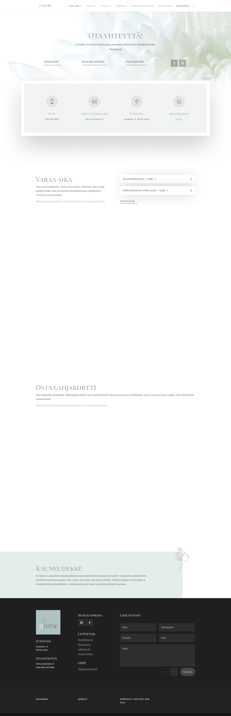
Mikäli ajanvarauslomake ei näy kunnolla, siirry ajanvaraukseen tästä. (70, 201)
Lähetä (187, 672)
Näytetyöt (121, 6)
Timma (178, 119)
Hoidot (89, 6)
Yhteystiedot (182, 6)
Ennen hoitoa (85, 654)
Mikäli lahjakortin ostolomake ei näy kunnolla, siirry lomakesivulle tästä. (71, 405)
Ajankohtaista (165, 6)
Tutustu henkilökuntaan (142, 6)
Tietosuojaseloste (88, 669)
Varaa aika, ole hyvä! (93, 61)
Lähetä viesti (51, 61)
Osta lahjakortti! (135, 61)
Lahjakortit (84, 649)
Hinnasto (104, 6)
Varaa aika (74, 6)
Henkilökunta (85, 639)
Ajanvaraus (84, 644)
